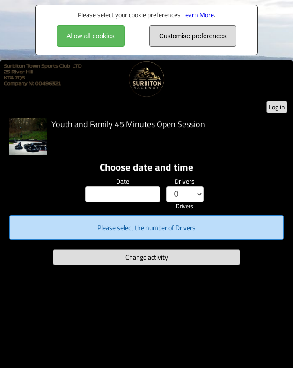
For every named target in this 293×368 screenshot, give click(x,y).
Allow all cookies (90, 36)
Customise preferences (193, 36)
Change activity (146, 257)
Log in (277, 107)
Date (122, 181)
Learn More (198, 15)
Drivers (185, 181)
